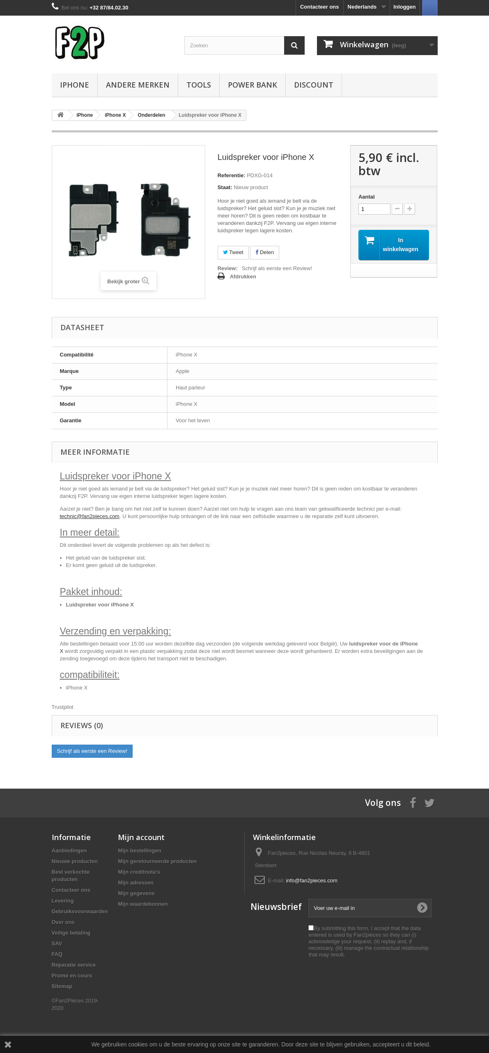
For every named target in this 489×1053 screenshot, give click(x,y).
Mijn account (141, 837)
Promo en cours (72, 975)
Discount (313, 85)
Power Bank (252, 85)
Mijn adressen (136, 882)
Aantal (366, 197)
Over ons (63, 922)
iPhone (74, 85)
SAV (57, 943)
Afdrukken (243, 276)
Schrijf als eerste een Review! (277, 268)
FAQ (57, 954)
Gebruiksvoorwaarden (80, 911)
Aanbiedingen (69, 850)
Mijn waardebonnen (143, 904)
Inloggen (404, 7)
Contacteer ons (319, 7)
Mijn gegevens (136, 893)
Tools (198, 85)
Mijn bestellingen (139, 850)
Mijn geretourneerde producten (157, 861)
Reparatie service (74, 965)
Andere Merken (138, 85)
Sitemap (62, 986)
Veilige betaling (71, 933)
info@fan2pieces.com (311, 880)
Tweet (233, 252)
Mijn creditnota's (139, 872)
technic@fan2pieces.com (89, 516)
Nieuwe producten (75, 861)
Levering (63, 901)
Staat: (225, 187)
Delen (264, 252)
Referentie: (232, 175)
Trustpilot (62, 707)
